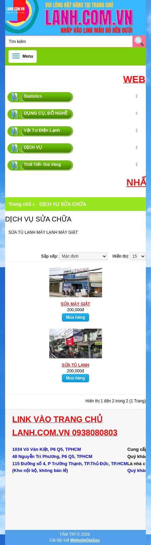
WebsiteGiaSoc (85, 540)
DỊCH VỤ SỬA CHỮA (62, 204)
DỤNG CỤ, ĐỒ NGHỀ (45, 113)
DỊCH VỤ (33, 147)
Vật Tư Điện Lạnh (42, 130)
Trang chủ (20, 204)
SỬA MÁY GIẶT (75, 304)
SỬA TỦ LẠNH (75, 365)
